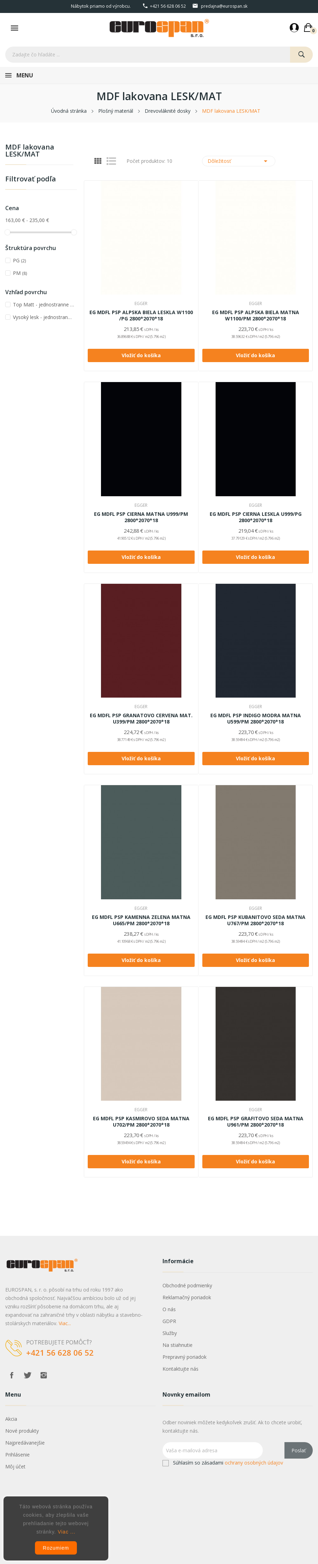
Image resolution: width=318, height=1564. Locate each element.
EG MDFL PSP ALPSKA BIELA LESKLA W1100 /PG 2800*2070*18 (141, 315)
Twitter (27, 1375)
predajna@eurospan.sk (224, 6)
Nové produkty (22, 1430)
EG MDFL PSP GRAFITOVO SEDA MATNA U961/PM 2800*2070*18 (255, 1121)
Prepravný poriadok (184, 1357)
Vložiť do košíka (141, 355)
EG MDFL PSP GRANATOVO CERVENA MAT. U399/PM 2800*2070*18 (141, 718)
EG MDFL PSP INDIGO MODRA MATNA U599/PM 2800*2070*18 (255, 718)
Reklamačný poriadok (186, 1297)
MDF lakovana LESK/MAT (29, 151)
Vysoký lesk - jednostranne (43, 317)
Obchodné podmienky (187, 1285)
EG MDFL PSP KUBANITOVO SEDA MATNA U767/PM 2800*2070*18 (255, 920)
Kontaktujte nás (180, 1368)
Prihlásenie (17, 1454)
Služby (169, 1333)
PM (20, 273)
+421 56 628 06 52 (168, 6)
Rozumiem (56, 1548)
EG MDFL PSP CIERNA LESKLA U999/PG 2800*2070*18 (256, 517)
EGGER (141, 304)
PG (19, 260)
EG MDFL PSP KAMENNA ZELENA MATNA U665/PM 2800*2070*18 (141, 920)
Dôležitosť (239, 161)
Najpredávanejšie (25, 1442)
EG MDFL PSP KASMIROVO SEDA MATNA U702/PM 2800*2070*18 (141, 1121)
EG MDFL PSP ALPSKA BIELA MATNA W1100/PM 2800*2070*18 (255, 315)
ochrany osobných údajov (254, 1462)
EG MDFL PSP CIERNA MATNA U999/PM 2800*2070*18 (141, 517)
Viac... (65, 1323)
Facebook (11, 1375)
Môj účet (15, 1466)
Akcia (11, 1419)
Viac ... (66, 1532)
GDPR (169, 1321)
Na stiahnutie (177, 1345)
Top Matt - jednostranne (43, 304)
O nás (169, 1309)
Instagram (43, 1375)
